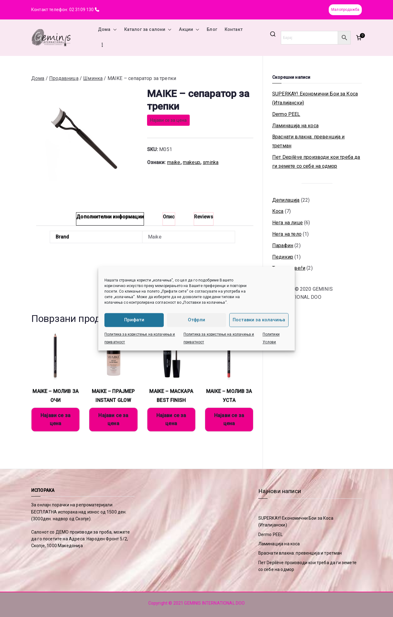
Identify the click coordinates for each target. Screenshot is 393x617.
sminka (210, 162)
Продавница (63, 78)
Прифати (134, 320)
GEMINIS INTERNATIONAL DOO (214, 603)
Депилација (286, 200)
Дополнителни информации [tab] (110, 217)
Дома (107, 30)
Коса (278, 211)
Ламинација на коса (295, 126)
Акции (189, 30)
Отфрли (196, 320)
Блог (212, 29)
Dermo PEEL (286, 114)
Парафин (282, 245)
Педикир (282, 257)
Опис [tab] (169, 217)
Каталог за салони (148, 30)
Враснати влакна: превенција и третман (308, 141)
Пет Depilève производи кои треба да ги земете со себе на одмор (316, 161)
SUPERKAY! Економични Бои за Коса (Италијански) (315, 98)
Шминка (93, 78)
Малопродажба (345, 9)
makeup (191, 162)
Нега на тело (287, 234)
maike (173, 162)
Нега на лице (287, 223)
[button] (114, 30)
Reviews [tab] (203, 217)
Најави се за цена (168, 120)
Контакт (234, 29)
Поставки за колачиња (259, 320)
